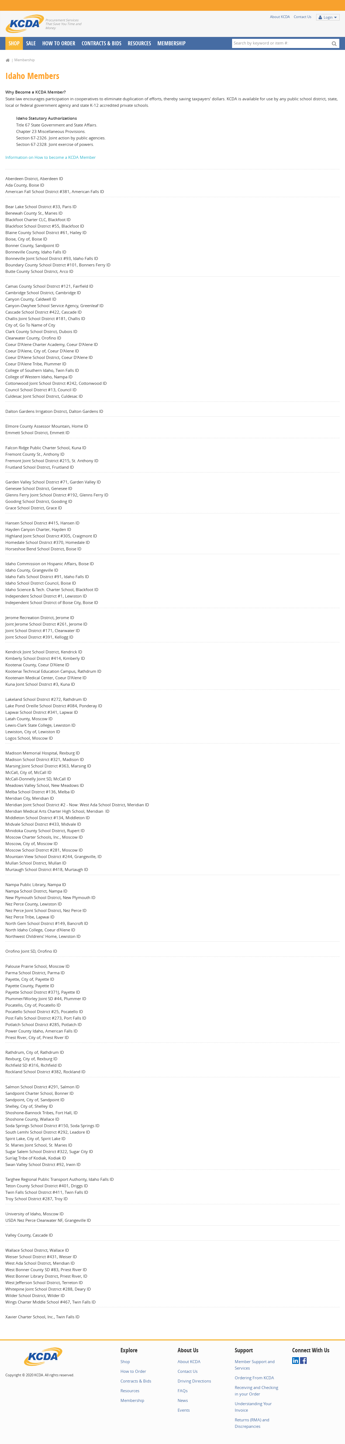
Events (184, 1410)
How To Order (58, 43)
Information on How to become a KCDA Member (50, 157)
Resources (139, 43)
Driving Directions (194, 1381)
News (183, 1400)
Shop (14, 43)
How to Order (133, 1371)
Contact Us (302, 16)
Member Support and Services (255, 1365)
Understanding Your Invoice (253, 1407)
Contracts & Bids (101, 43)
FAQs (183, 1390)
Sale (31, 43)
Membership (171, 43)
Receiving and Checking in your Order (256, 1391)
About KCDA (280, 16)
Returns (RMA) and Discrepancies (252, 1423)
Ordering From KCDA (254, 1377)
